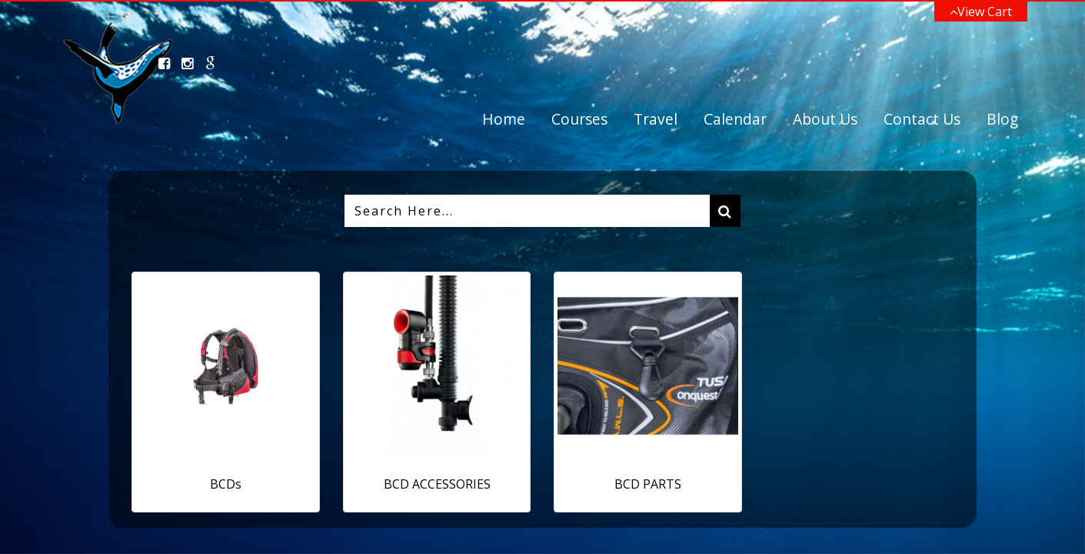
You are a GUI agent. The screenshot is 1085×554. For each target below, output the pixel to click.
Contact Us (922, 118)
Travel (655, 118)
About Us (825, 118)
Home (503, 118)
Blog (1002, 118)
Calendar (735, 118)
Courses (579, 118)
